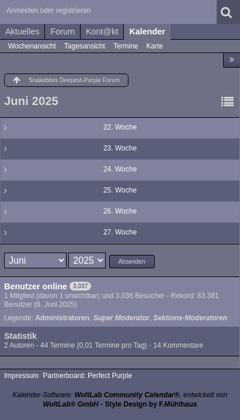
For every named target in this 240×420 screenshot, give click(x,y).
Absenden (132, 261)
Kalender (147, 31)
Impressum (21, 376)
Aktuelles (22, 31)
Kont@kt (102, 31)
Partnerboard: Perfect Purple (87, 376)
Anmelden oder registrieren (48, 10)
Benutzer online (35, 286)
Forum (62, 31)
